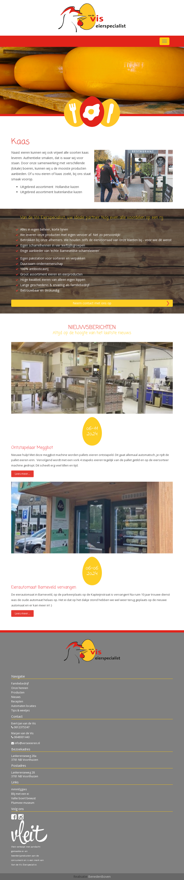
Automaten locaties (23, 706)
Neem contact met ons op (92, 329)
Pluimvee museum (22, 803)
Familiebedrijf (20, 683)
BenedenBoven (99, 876)
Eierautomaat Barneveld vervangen (43, 613)
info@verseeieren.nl (27, 743)
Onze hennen (19, 688)
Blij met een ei (20, 794)
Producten (17, 692)
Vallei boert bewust (23, 798)
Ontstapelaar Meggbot (32, 473)
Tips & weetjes (20, 710)
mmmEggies (19, 789)
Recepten (17, 701)
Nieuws (15, 697)
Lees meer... (22, 499)
